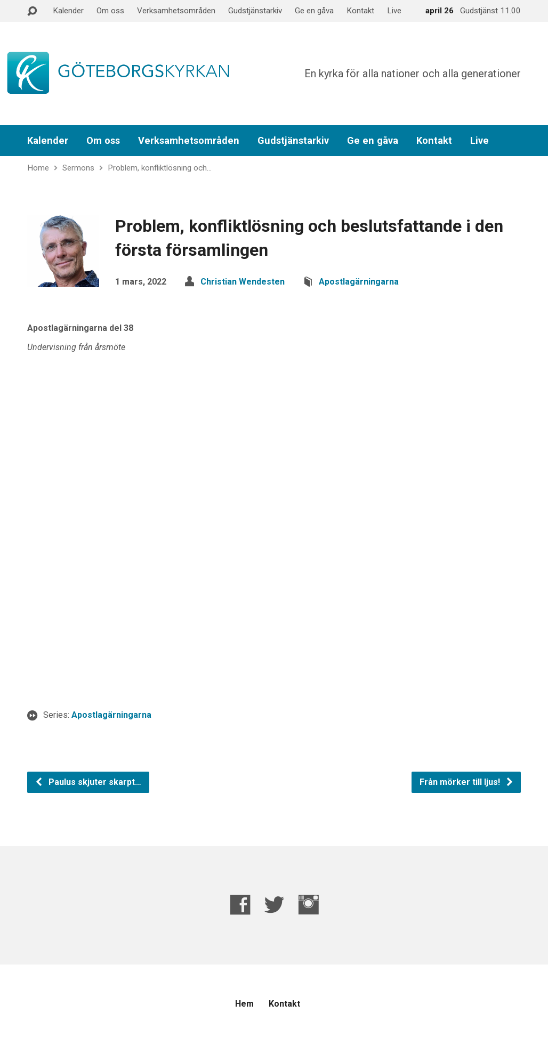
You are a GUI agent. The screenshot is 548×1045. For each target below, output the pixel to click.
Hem (244, 1004)
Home (38, 168)
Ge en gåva (314, 10)
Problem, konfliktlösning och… (160, 168)
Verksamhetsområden (176, 10)
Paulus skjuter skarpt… (88, 782)
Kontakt (360, 10)
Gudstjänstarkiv (255, 10)
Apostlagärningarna (359, 282)
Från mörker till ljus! (467, 782)
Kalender (68, 10)
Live (394, 10)
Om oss (110, 10)
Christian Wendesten (242, 282)
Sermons (78, 168)
